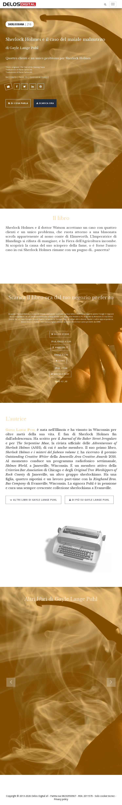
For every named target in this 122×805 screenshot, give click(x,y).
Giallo (45, 77)
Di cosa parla (18, 103)
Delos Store (60, 331)
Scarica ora (45, 103)
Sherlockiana (16, 24)
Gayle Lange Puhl (24, 48)
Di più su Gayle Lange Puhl (89, 496)
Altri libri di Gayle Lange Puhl (33, 496)
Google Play (60, 371)
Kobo (60, 358)
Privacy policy (61, 799)
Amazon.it (60, 345)
